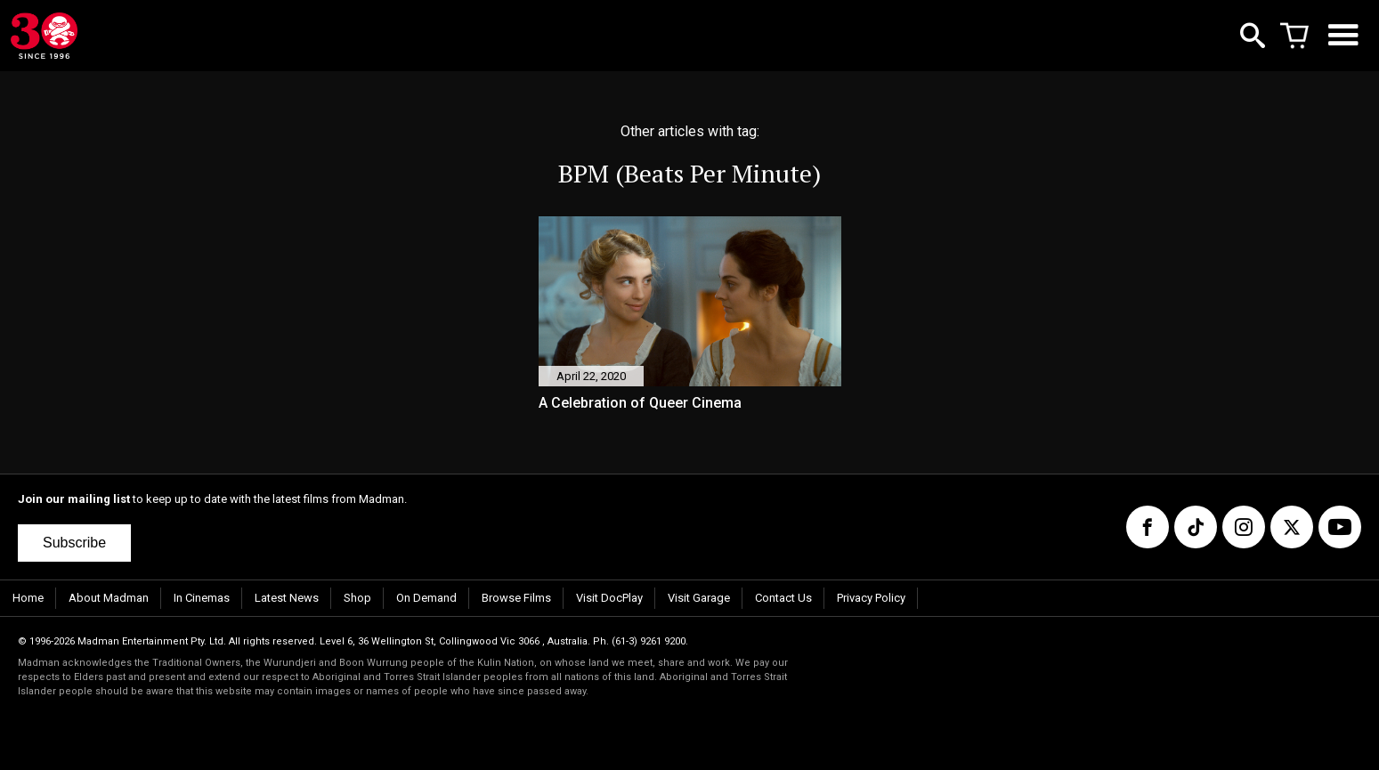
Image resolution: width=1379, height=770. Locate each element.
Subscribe (74, 542)
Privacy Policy (871, 597)
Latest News (287, 597)
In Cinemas (202, 597)
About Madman (109, 597)
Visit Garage (699, 597)
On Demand (426, 597)
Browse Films (516, 597)
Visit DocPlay (609, 597)
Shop (357, 597)
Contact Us (783, 597)
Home (28, 597)
